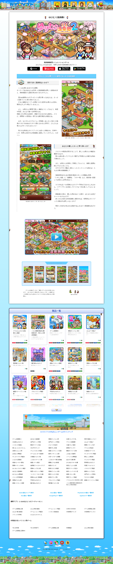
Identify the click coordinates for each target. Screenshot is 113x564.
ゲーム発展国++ (17, 439)
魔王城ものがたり (35, 483)
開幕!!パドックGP (89, 445)
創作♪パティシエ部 (53, 453)
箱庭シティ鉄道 (35, 462)
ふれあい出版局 (70, 453)
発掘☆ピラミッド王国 (54, 450)
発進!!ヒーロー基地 (18, 462)
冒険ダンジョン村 (53, 439)
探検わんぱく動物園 (36, 477)
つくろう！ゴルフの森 (36, 474)
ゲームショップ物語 (54, 508)
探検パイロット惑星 (18, 483)
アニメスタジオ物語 (36, 450)
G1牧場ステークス (89, 450)
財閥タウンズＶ (70, 448)
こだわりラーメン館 (36, 459)
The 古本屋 (15, 528)
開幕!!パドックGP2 (17, 465)
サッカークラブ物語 (90, 453)
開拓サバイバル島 (71, 450)
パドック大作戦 (17, 514)
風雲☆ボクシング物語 (36, 471)
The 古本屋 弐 (34, 528)
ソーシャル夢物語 (71, 456)
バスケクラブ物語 (89, 468)
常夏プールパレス (89, 465)
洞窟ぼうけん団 (17, 480)
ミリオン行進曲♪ (17, 445)
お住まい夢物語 (17, 453)
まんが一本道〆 (88, 442)
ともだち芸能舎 (17, 459)
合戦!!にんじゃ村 (17, 450)
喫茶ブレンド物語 (71, 477)
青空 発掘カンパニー (90, 439)
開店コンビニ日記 (53, 474)
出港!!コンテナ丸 (71, 439)
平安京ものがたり (35, 480)
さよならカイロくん (36, 514)
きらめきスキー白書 (72, 462)
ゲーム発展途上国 (17, 508)
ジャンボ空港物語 (17, 477)
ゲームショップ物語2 (36, 511)
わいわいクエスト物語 (18, 468)
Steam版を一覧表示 (56, 492)
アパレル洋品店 (88, 448)
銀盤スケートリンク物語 (91, 480)
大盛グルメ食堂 (70, 445)
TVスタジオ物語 (89, 477)
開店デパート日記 (35, 445)
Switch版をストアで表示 (26, 492)
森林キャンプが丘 (89, 471)
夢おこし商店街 (88, 456)
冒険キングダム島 (35, 468)
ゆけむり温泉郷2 (17, 471)
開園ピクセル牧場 (53, 462)
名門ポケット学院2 (54, 442)
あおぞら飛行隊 (70, 459)
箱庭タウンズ (52, 465)
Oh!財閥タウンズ (71, 511)
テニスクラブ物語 (89, 459)
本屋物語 (69, 528)
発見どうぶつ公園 (71, 465)
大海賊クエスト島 (35, 456)
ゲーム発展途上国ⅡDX (18, 530)
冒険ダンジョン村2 (54, 471)
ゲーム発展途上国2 (89, 508)
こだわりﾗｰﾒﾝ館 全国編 (55, 459)
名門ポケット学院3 (89, 474)
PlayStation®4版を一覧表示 (86, 492)
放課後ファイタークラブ (37, 465)
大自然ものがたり (17, 442)
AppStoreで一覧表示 (86, 495)
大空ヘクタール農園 (54, 456)
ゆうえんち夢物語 (17, 474)
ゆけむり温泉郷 (35, 439)
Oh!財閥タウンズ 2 (89, 511)
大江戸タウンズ (35, 448)
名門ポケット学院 (35, 442)
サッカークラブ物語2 (18, 456)
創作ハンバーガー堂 (72, 471)
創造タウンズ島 (53, 477)
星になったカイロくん (18, 448)
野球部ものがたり (89, 462)
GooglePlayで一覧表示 (56, 495)
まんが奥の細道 (35, 508)
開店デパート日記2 (71, 468)
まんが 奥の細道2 (17, 511)
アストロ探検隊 (70, 442)
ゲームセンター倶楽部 (36, 453)
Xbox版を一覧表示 (26, 495)
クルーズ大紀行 (53, 445)
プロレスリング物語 (54, 480)
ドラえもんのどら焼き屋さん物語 (74, 480)
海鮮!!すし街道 (52, 448)
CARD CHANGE (71, 508)
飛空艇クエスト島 (53, 483)
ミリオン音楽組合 (53, 511)
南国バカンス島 (70, 474)
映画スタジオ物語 (53, 468)
